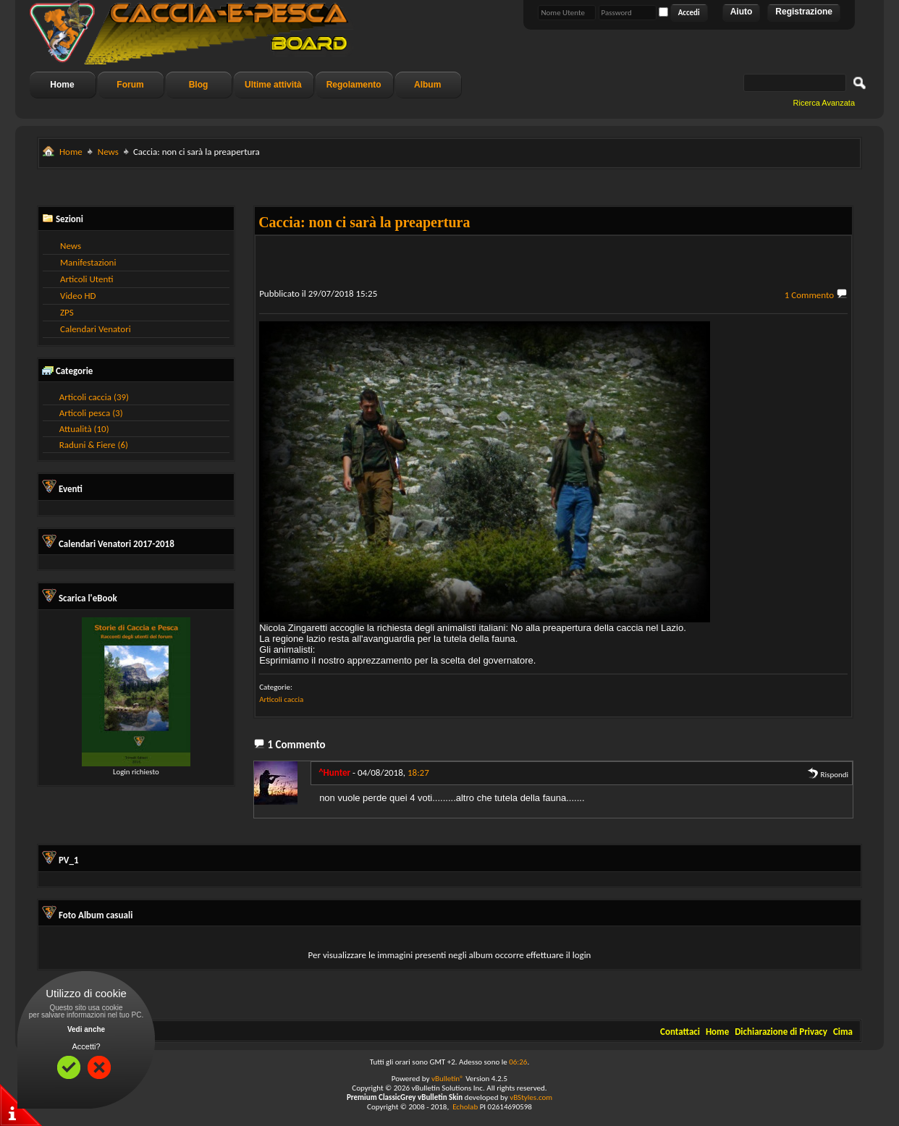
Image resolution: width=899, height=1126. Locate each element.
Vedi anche (86, 1029)
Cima (843, 1031)
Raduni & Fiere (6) (93, 444)
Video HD (78, 295)
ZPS (67, 312)
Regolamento (353, 85)
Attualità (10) (84, 428)
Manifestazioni (88, 262)
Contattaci (680, 1031)
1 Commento (809, 294)
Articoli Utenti (86, 279)
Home (62, 85)
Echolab (465, 1107)
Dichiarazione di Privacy (781, 1031)
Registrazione (803, 12)
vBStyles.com (531, 1097)
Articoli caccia (281, 699)
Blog (198, 85)
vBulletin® (447, 1078)
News (108, 151)
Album (427, 85)
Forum (130, 85)
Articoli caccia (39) (94, 396)
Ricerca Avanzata (824, 102)
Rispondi (827, 774)
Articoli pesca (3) (91, 412)
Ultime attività (273, 85)
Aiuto (741, 12)
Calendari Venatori (95, 328)
